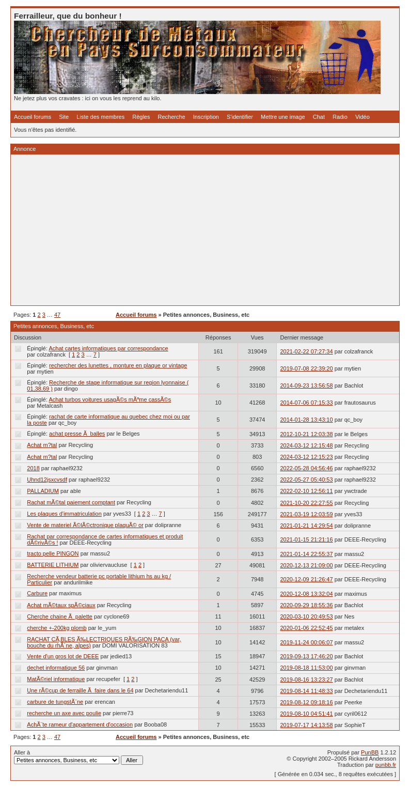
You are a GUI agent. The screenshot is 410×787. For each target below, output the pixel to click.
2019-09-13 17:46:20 (306, 656)
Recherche (171, 117)
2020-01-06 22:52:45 (306, 628)
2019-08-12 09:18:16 (306, 702)
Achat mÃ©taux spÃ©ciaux (61, 605)
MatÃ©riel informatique (56, 679)
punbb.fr (385, 765)
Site (64, 117)
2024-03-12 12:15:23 (306, 457)
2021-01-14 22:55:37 (306, 554)
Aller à (78, 757)
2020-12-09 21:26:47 (306, 579)
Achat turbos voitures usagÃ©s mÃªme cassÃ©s (110, 399)
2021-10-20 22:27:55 (306, 503)
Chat (319, 117)
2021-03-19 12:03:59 (306, 514)
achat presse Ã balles (77, 433)
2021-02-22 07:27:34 (306, 351)
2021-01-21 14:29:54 (306, 525)
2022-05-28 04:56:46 (306, 468)
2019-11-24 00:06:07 (306, 642)
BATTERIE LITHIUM (52, 565)
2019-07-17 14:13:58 (306, 725)
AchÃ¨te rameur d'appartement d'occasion (80, 724)
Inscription (206, 117)
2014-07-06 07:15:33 (306, 402)
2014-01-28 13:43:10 (306, 419)
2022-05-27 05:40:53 (306, 479)
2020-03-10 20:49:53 (306, 616)
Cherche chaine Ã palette (59, 616)
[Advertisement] (205, 230)
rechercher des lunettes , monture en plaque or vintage (118, 365)
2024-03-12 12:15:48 (306, 445)
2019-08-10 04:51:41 (306, 714)
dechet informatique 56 (56, 668)
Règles (141, 117)
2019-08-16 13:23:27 (306, 679)
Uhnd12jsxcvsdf (47, 479)
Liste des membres (100, 117)
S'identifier (240, 117)
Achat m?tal (42, 445)
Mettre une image (283, 117)
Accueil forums (32, 117)
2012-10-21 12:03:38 (306, 434)
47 (57, 315)
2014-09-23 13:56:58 (306, 385)
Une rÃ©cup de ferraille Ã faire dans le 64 (80, 690)
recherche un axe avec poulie (64, 713)
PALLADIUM (43, 491)
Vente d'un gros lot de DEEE (63, 656)
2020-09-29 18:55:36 (306, 605)
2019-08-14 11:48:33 (306, 691)
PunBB (370, 752)
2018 (33, 468)
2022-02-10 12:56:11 (306, 491)
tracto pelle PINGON (52, 553)
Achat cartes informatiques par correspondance (108, 348)
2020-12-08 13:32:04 (306, 594)
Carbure (37, 593)
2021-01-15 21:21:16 (306, 539)
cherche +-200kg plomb (56, 628)
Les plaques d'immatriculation (64, 514)
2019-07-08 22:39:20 (306, 368)
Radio (340, 117)
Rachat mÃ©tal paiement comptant (71, 502)
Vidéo (362, 117)
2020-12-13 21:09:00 (306, 565)
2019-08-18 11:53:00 (306, 668)
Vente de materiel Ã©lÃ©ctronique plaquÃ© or (85, 525)
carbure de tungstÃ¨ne (55, 702)
